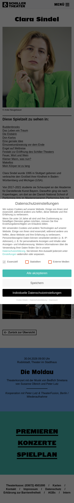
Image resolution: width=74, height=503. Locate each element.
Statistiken (33, 258)
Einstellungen (9, 251)
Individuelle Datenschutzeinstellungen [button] (37, 289)
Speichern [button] (37, 279)
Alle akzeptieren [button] (37, 270)
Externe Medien (58, 258)
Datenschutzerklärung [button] (38, 297)
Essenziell (10, 258)
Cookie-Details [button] (22, 297)
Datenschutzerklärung (13, 248)
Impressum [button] (53, 297)
